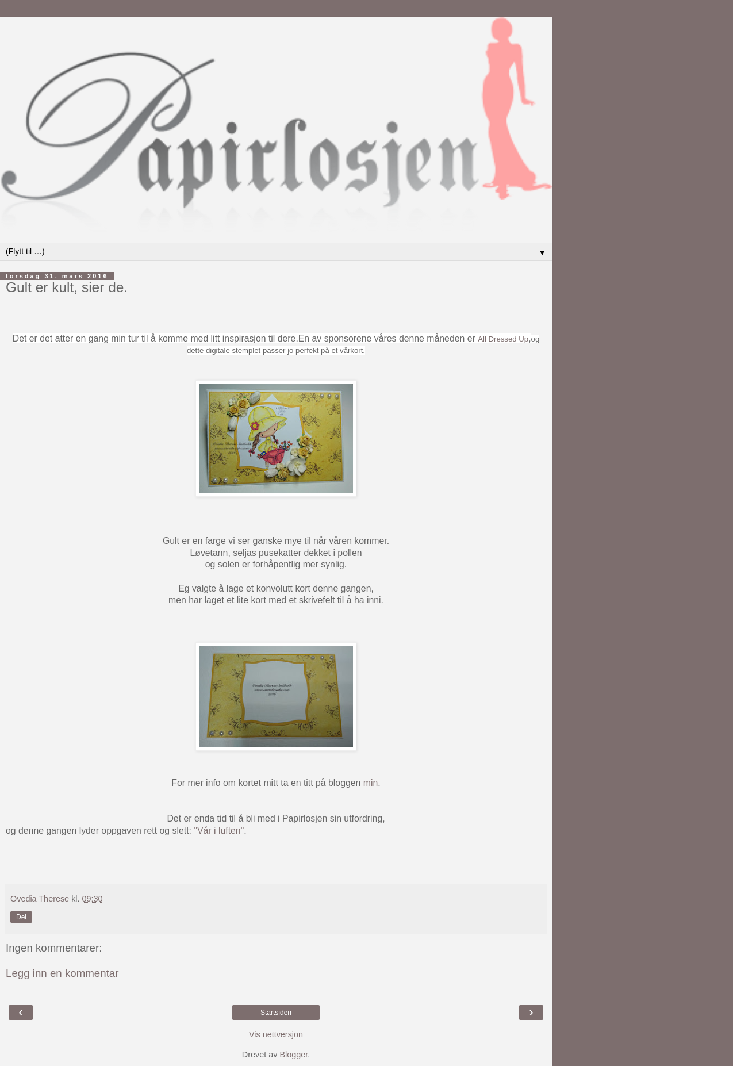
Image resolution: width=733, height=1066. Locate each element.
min (370, 783)
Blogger (293, 1054)
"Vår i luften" (219, 830)
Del (21, 917)
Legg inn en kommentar (62, 973)
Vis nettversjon (276, 1034)
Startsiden (275, 1013)
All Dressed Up (503, 339)
